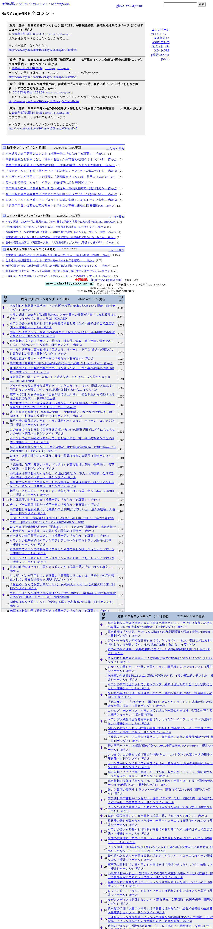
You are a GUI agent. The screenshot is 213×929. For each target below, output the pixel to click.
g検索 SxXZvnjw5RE (129, 5)
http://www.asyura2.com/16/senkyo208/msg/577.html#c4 (43, 49)
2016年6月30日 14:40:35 (27, 112)
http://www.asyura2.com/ (106, 279)
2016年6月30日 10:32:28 (28, 92)
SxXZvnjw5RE (60, 3)
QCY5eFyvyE (50, 34)
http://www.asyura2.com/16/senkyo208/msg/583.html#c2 (43, 77)
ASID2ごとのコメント (33, 3)
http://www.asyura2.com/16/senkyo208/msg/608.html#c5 (43, 128)
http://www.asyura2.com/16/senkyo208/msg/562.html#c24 (44, 101)
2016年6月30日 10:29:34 (27, 68)
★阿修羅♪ (8, 3)
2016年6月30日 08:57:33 (27, 33)
